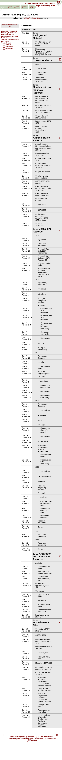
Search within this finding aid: (10, 25)
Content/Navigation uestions (22, 737)
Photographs (9, 48)
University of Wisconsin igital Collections (26, 739)
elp (31, 7)
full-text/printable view (32, 18)
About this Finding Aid (9, 31)
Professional (9, 46)
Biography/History (7, 34)
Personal (8, 45)
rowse (24, 7)
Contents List (6, 43)
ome (10, 7)
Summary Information (8, 33)
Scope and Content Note (9, 36)
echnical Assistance (44, 737)
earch (16, 7)
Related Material (6, 38)
